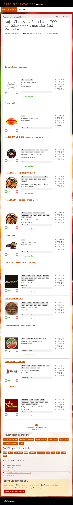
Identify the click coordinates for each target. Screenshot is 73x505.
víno (42, 152)
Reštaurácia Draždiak (15, 361)
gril (37, 149)
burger (33, 149)
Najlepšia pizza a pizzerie (10, 443)
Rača (30, 33)
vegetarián (36, 152)
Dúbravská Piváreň (14, 299)
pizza (26, 79)
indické (64, 452)
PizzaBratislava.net (18, 4)
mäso (41, 149)
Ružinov (35, 33)
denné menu (36, 176)
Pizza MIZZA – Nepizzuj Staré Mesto (21, 200)
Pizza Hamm (10, 387)
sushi (4, 455)
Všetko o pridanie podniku (14, 491)
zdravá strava (31, 280)
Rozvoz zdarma (53, 439)
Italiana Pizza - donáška (16, 67)
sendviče (24, 280)
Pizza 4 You (10, 103)
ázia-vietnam (25, 399)
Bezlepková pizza (41, 439)
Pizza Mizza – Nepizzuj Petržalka (20, 173)
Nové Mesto (15, 33)
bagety (28, 149)
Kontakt (22, 10)
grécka (32, 401)
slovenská (28, 217)
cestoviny (29, 176)
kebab (48, 452)
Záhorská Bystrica (52, 33)
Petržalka (24, 33)
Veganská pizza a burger (26, 439)
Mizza (21, 443)
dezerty (42, 212)
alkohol (23, 149)
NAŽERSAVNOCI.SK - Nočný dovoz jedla (24, 137)
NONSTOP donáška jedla (10, 439)
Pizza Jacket (10, 475)
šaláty (31, 79)
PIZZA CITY (10, 236)
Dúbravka (7, 33)
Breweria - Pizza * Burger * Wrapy (20, 263)
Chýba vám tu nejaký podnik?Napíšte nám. (36, 427)
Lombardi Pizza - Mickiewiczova (20, 326)
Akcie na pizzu (64, 439)
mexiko (41, 401)
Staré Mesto (42, 33)
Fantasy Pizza (11, 470)
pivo (23, 79)
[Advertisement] (36, 48)
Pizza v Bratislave (9, 10)
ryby (43, 277)
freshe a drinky (44, 176)
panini (5, 452)
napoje (46, 149)
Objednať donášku (27, 96)
